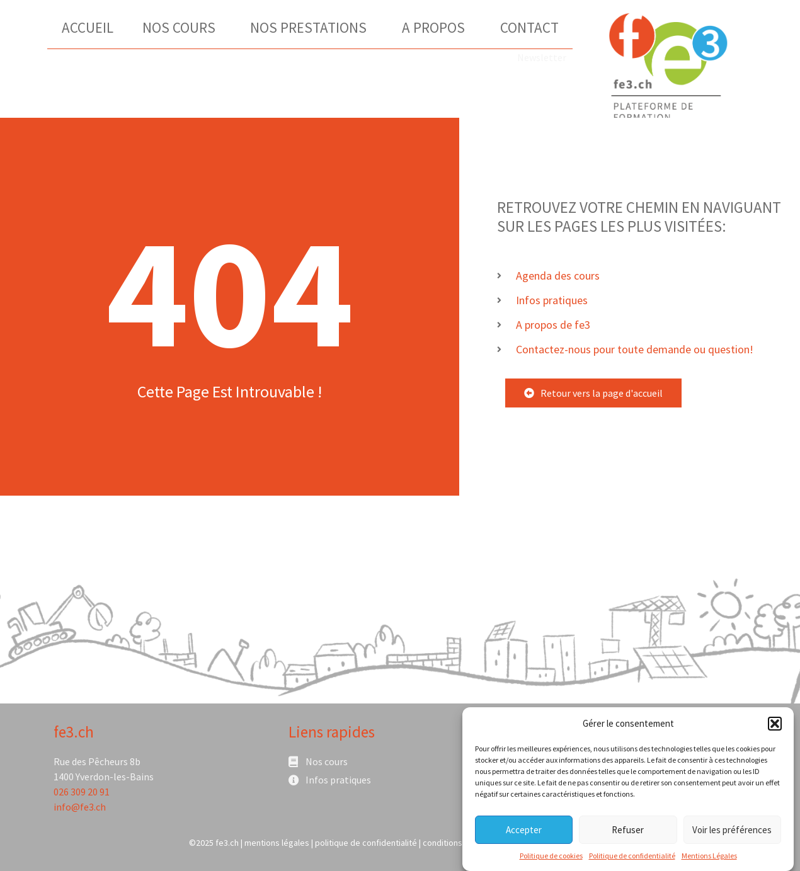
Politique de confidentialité (632, 858)
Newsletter (541, 57)
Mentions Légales (709, 858)
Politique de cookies (551, 858)
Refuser (628, 833)
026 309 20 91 (82, 791)
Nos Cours (182, 27)
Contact (529, 27)
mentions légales (276, 842)
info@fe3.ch (80, 806)
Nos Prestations (311, 27)
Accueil (87, 27)
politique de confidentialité (366, 842)
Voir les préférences (732, 833)
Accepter (524, 833)
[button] (775, 726)
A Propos (436, 27)
